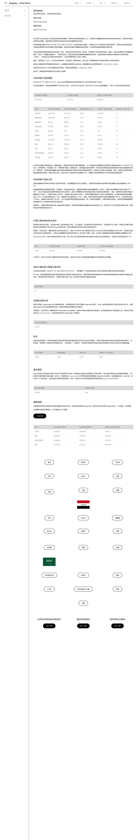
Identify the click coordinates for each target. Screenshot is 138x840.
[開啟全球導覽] (6, 3)
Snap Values (24, 3)
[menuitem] (15, 10)
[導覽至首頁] (13, 3)
